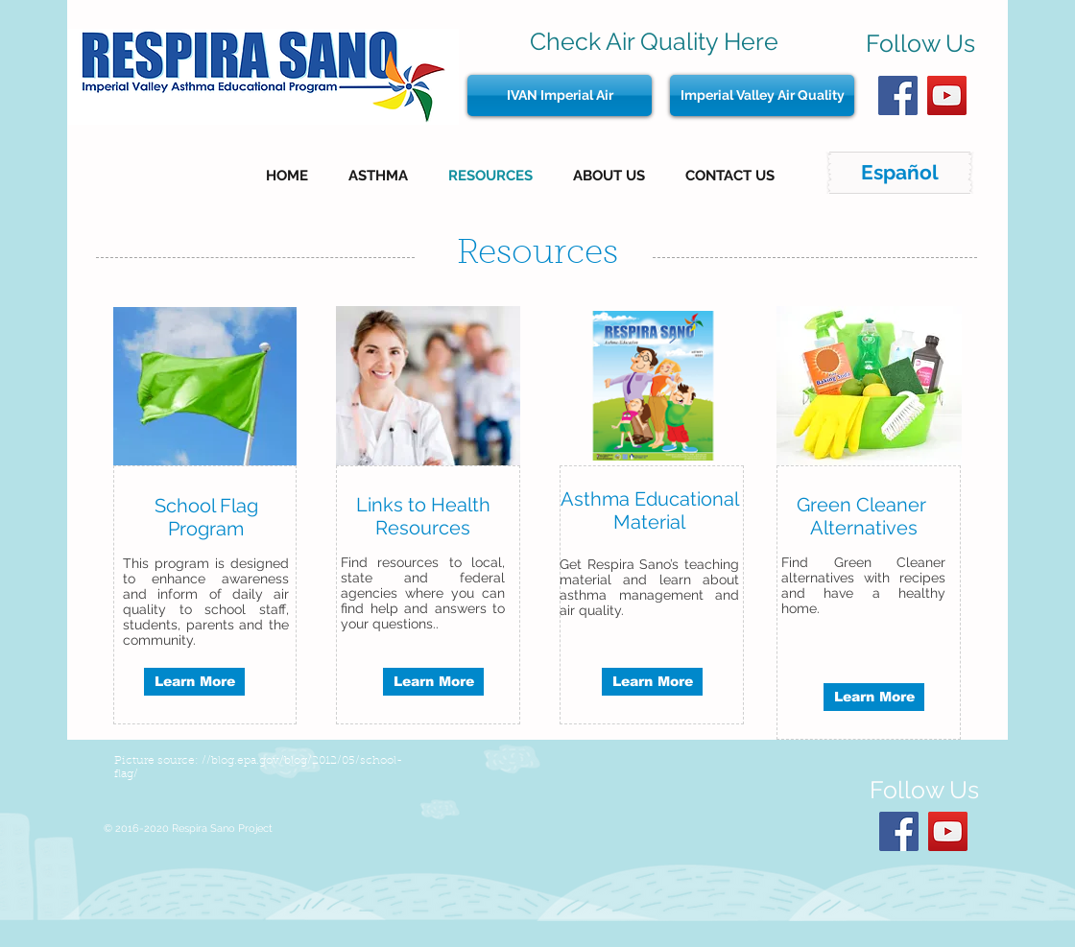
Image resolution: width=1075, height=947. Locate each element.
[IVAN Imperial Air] (559, 95)
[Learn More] (194, 682)
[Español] (899, 173)
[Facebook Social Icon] (898, 95)
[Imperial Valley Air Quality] (762, 95)
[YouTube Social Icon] (947, 95)
